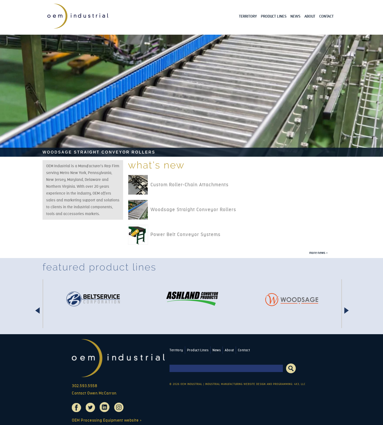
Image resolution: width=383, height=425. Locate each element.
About (309, 16)
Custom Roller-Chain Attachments (189, 184)
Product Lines (274, 16)
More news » (318, 253)
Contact (326, 16)
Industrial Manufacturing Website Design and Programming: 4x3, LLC (255, 384)
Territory (248, 16)
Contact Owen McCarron (94, 393)
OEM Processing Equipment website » (107, 420)
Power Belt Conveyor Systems (185, 234)
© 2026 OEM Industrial (186, 384)
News (295, 16)
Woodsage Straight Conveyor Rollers (99, 152)
